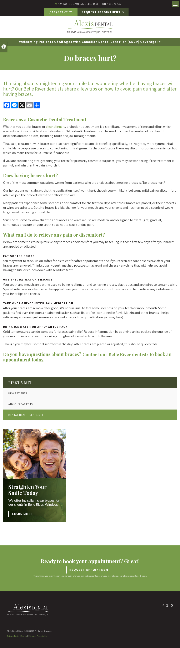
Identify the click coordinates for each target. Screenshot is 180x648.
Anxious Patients (20, 404)
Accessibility (42, 636)
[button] (153, 71)
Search (24, 636)
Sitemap (31, 636)
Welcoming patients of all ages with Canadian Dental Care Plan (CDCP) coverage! (88, 42)
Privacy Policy (13, 636)
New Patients (17, 393)
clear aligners (55, 127)
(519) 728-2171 (58, 12)
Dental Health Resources (26, 415)
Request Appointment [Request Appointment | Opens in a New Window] (103, 12)
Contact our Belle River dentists (116, 354)
